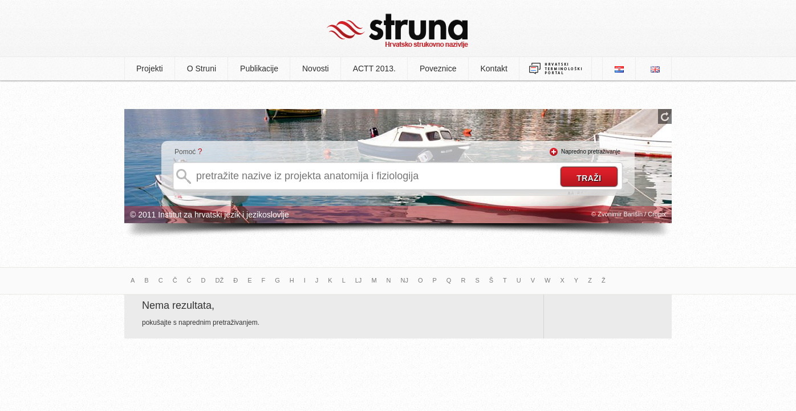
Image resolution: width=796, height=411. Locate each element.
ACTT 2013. (374, 68)
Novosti (315, 68)
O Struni (201, 68)
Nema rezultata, (178, 305)
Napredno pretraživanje (590, 151)
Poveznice (438, 68)
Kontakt (494, 68)
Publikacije (259, 68)
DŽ (220, 280)
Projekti (149, 68)
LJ (358, 280)
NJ (404, 280)
